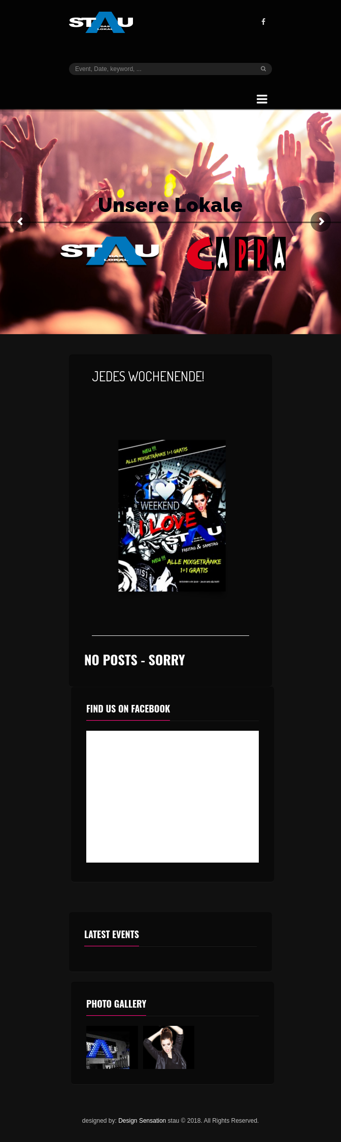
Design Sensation (142, 1120)
